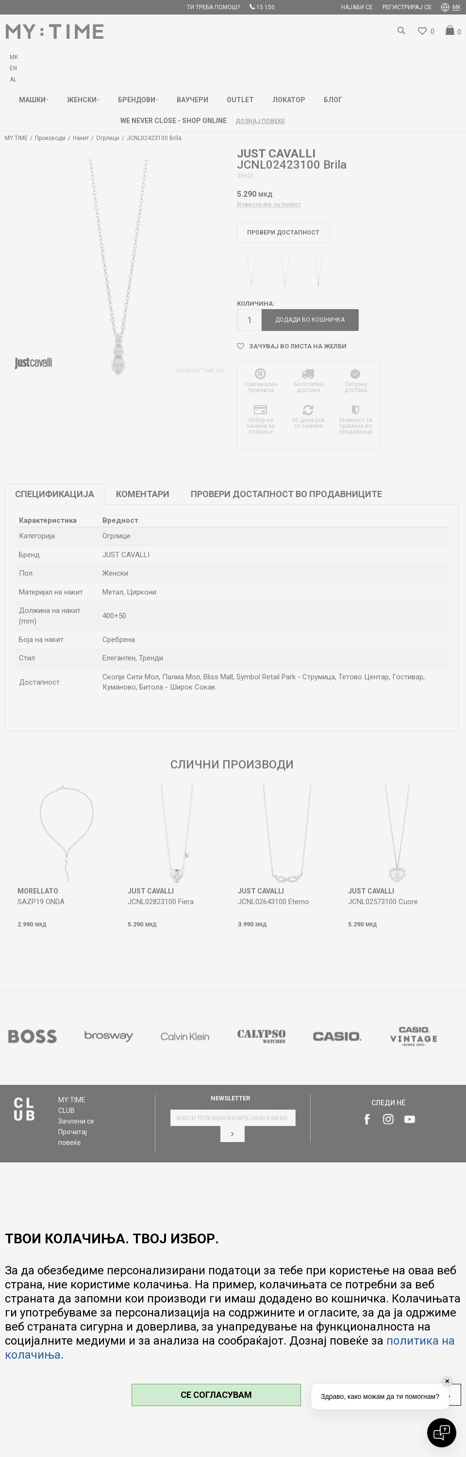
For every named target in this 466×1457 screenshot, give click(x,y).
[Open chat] (441, 1432)
